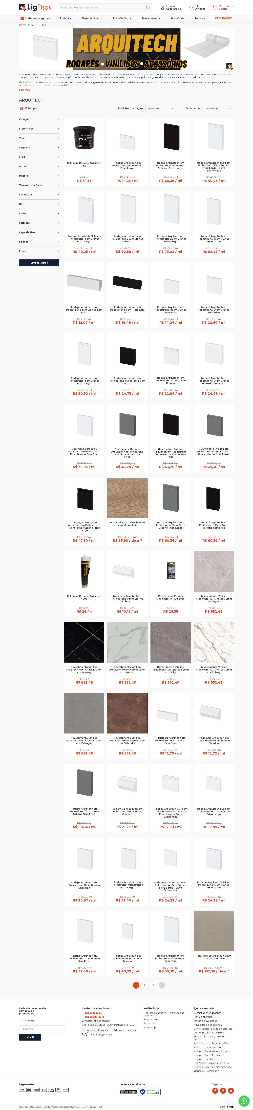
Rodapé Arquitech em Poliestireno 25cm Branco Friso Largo (214, 239)
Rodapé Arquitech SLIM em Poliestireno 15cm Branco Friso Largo (84, 239)
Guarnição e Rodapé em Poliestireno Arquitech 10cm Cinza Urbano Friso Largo (213, 452)
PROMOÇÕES (223, 18)
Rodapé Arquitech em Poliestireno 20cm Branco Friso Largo (171, 239)
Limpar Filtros (39, 262)
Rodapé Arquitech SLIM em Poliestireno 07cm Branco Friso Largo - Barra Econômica (170, 813)
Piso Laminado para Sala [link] (208, 1047)
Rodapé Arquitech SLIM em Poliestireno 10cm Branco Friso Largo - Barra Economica (170, 886)
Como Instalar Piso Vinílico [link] (209, 1032)
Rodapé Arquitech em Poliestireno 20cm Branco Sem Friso (127, 239)
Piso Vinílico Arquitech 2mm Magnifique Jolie (127, 524)
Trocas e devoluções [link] (205, 1021)
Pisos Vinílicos (122, 18)
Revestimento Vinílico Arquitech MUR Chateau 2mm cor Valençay (84, 741)
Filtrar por (28, 108)
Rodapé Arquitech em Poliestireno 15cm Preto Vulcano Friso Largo (170, 166)
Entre (169, 6)
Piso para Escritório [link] (204, 1059)
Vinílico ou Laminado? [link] (206, 1071)
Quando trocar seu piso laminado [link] (213, 1067)
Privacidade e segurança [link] (208, 1025)
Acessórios (177, 18)
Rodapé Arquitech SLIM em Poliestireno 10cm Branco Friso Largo (213, 885)
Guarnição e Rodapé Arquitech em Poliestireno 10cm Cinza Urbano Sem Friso (127, 453)
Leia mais (24, 90)
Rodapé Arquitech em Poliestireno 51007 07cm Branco (171, 381)
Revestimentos (151, 18)
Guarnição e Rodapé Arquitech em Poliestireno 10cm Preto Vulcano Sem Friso (171, 453)
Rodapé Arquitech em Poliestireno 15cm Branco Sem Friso (170, 959)
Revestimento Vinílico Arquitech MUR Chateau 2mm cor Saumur (127, 670)
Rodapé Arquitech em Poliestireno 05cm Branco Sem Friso (171, 310)
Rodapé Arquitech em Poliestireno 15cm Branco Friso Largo (84, 381)
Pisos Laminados (92, 18)
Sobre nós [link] (149, 1023)
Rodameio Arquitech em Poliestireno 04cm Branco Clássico (214, 741)
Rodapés (65, 18)
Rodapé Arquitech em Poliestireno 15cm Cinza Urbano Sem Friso (84, 812)
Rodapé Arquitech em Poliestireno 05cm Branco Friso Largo (127, 166)
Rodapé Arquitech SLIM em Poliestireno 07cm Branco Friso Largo (213, 812)
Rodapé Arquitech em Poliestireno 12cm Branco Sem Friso (84, 959)
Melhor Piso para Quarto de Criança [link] (209, 1038)
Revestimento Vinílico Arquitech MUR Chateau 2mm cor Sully (171, 670)
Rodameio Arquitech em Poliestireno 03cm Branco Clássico (127, 599)
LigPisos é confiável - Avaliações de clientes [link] (164, 1014)
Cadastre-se (173, 8)
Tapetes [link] (200, 18)
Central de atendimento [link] (207, 1013)
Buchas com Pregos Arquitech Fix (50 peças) (170, 597)
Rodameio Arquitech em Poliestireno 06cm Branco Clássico (127, 812)
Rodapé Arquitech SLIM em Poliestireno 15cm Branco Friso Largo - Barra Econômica (213, 167)
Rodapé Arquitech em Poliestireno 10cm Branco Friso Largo (127, 885)
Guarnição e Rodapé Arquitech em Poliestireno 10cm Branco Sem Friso (84, 452)
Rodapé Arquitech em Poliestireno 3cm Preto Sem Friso (127, 310)
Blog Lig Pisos (152, 1019)
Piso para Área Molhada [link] (207, 1055)
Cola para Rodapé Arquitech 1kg (84, 164)
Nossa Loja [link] (150, 1027)
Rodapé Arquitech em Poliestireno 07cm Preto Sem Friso (127, 381)
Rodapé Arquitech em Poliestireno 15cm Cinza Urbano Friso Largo (170, 525)
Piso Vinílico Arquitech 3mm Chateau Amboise (213, 957)
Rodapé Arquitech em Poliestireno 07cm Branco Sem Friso (214, 310)
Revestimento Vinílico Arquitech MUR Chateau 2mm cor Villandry (127, 741)
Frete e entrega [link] (203, 1017)
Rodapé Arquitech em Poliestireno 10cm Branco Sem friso (84, 885)
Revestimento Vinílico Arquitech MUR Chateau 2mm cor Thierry (214, 670)
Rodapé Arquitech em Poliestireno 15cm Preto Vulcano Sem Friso (213, 525)
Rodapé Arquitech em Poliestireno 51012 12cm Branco (127, 959)
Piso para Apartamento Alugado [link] (212, 1051)
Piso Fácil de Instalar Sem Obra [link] (211, 1043)
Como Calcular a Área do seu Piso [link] (213, 1029)
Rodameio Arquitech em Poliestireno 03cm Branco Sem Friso (171, 741)
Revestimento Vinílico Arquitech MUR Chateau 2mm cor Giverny (84, 670)
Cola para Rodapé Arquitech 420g (84, 597)
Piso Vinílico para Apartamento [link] (211, 1063)
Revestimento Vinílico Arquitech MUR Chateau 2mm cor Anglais (214, 599)
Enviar (30, 1036)
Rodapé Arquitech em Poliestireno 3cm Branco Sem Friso (84, 310)
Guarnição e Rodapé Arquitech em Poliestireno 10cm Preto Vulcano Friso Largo (84, 526)
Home (23, 24)
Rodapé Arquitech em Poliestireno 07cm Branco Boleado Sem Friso (214, 381)
